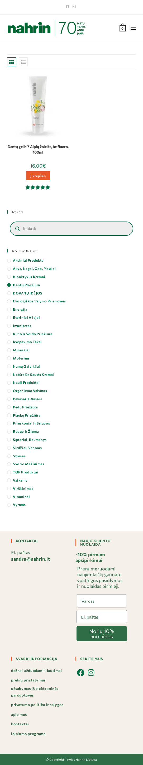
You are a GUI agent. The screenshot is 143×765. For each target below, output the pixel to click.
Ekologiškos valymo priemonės (39, 301)
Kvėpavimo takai (27, 342)
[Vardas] (101, 600)
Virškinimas (23, 488)
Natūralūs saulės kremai (33, 374)
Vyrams (19, 505)
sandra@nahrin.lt (30, 559)
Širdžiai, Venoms (27, 448)
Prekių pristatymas (28, 680)
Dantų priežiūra (26, 285)
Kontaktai (20, 724)
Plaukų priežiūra (27, 415)
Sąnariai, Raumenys (30, 439)
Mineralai (21, 350)
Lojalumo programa (28, 733)
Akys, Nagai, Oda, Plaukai (34, 268)
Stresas (19, 456)
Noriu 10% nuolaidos (101, 633)
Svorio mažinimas (28, 464)
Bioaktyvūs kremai (29, 277)
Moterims (21, 358)
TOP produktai (25, 472)
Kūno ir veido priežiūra (33, 334)
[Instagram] (74, 6)
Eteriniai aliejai (26, 317)
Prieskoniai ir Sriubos (31, 423)
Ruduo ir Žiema (26, 431)
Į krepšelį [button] (38, 176)
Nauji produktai (26, 382)
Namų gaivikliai (26, 366)
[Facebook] (68, 6)
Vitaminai (21, 497)
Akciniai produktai (29, 260)
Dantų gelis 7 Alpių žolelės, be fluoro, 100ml (38, 149)
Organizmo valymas (30, 391)
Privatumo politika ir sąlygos (37, 704)
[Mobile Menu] (131, 28)
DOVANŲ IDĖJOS (27, 293)
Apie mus (19, 714)
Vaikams (20, 480)
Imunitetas (22, 326)
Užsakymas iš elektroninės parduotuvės (34, 691)
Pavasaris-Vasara (27, 399)
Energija (20, 309)
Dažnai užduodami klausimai (36, 670)
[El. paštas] (102, 616)
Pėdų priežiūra (25, 407)
